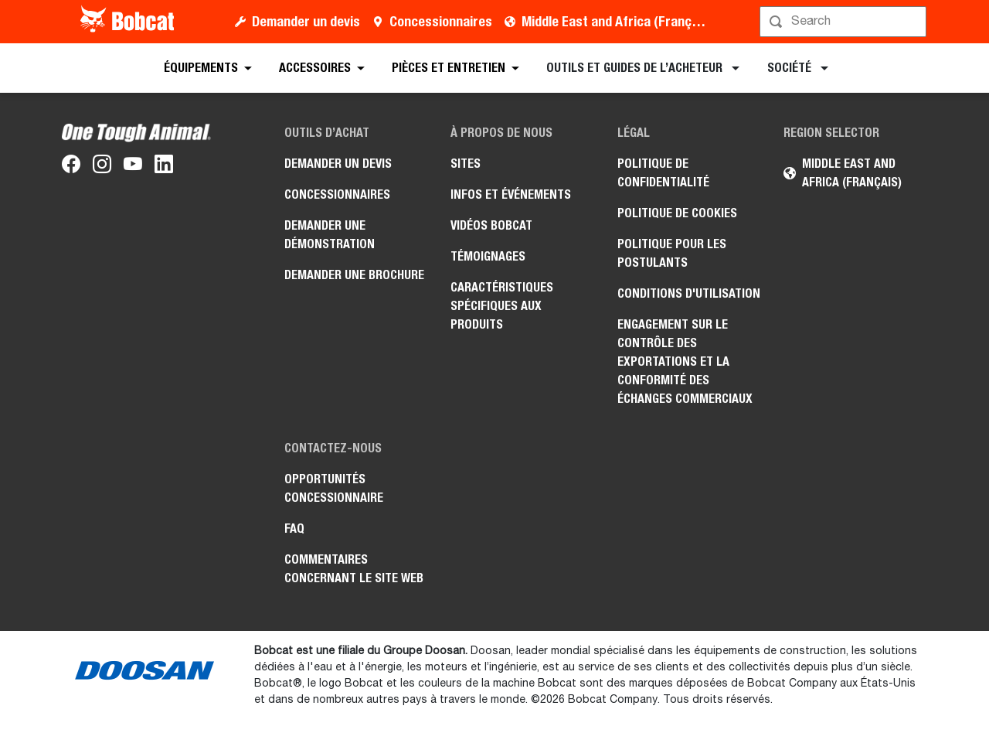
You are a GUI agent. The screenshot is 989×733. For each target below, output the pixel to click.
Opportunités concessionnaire (333, 488)
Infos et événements (510, 194)
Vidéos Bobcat (491, 225)
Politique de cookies (677, 213)
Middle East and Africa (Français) (617, 21)
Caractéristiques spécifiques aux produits (501, 306)
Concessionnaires (440, 21)
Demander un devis (306, 21)
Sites (465, 163)
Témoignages (487, 256)
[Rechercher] (844, 21)
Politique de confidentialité (663, 172)
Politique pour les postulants (671, 253)
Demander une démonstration (329, 234)
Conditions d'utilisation (688, 293)
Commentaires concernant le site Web (353, 568)
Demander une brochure (354, 275)
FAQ (294, 528)
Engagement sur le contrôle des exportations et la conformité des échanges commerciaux (685, 361)
